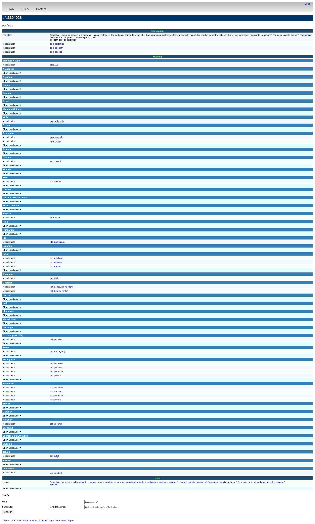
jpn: (54, 278)
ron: (56, 387)
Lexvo (4, 520)
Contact (41, 9)
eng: (57, 44)
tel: (54, 456)
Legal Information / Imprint (62, 520)
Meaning (157, 56)
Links (158, 478)
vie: (56, 473)
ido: (57, 242)
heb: (55, 217)
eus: (55, 161)
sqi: (56, 424)
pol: (57, 351)
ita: (56, 258)
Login (307, 4)
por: (56, 363)
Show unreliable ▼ (12, 73)
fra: (55, 181)
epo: (56, 137)
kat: (62, 287)
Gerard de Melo (29, 520)
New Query (7, 25)
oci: (56, 339)
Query (25, 9)
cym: (57, 121)
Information (157, 31)
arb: (54, 64)
